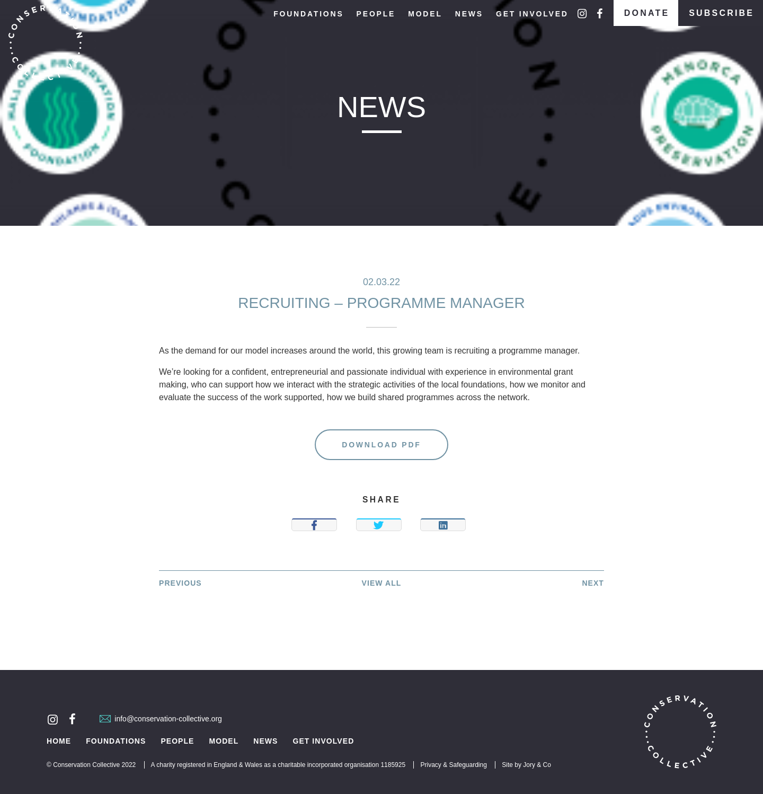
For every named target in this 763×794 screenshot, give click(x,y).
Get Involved (532, 14)
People (376, 14)
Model (425, 14)
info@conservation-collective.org (161, 718)
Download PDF (381, 444)
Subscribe (721, 12)
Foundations (308, 14)
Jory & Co (537, 765)
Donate (647, 12)
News (469, 14)
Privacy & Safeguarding (453, 765)
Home (59, 741)
